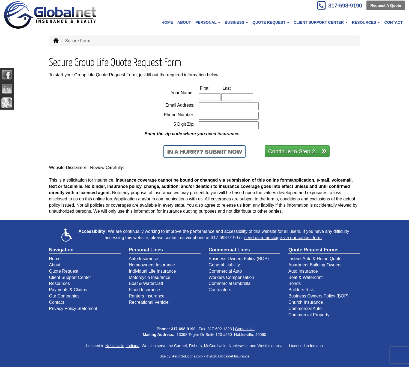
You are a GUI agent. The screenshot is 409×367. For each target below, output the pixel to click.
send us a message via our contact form (283, 237)
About (184, 22)
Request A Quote (385, 6)
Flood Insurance (144, 289)
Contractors (220, 289)
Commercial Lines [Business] (229, 249)
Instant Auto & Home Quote (315, 258)
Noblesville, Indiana (122, 346)
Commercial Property (308, 314)
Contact (393, 22)
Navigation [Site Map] (61, 249)
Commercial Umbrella (230, 283)
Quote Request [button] (270, 22)
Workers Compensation (231, 277)
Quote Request (64, 271)
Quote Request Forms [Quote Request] (313, 249)
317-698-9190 (342, 6)
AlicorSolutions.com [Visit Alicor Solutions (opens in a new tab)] (187, 356)
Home (167, 22)
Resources (59, 283)
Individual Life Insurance (152, 271)
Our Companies (64, 296)
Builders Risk (301, 289)
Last (232, 88)
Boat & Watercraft (146, 283)
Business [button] (236, 22)
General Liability (224, 265)
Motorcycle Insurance (149, 277)
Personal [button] (207, 22)
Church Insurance (305, 302)
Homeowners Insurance (152, 265)
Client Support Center (70, 277)
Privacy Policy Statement (73, 308)
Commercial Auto (225, 271)
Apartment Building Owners (315, 265)
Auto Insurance (143, 258)
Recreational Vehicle (149, 302)
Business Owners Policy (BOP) (239, 258)
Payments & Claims (68, 289)
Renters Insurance (147, 296)
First (210, 88)
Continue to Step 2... (297, 150)
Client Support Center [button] (320, 22)
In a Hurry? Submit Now (204, 151)
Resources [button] (366, 22)
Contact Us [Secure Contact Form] (245, 329)
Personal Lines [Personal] (146, 249)
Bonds (294, 283)
